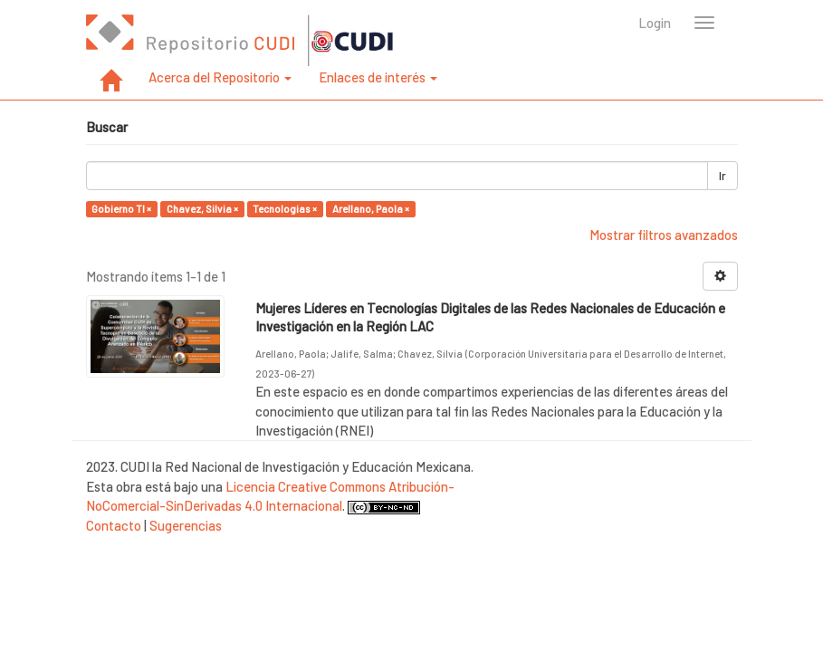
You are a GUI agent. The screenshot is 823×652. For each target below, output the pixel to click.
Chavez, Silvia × (202, 209)
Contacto (113, 525)
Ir (722, 175)
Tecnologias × (285, 209)
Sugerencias (185, 525)
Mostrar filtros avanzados (663, 234)
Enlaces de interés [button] (378, 77)
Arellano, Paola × (370, 209)
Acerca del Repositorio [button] (220, 77)
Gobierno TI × (121, 209)
